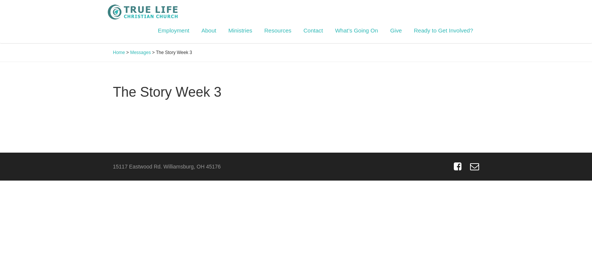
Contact (313, 30)
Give (396, 30)
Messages (140, 52)
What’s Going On (356, 30)
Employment (173, 30)
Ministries (240, 30)
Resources (277, 30)
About (208, 30)
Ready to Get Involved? (443, 30)
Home (119, 52)
